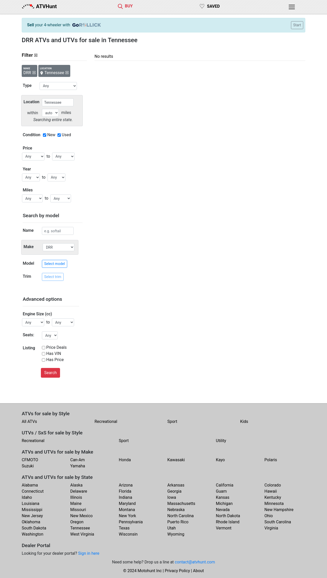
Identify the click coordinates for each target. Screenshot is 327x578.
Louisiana (30, 503)
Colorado (272, 485)
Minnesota (274, 503)
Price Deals (56, 347)
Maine (75, 503)
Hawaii (270, 491)
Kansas (222, 497)
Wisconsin (128, 534)
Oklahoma (31, 521)
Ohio (268, 515)
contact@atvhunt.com (195, 562)
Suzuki (28, 466)
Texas (124, 528)
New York (127, 515)
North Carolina (180, 515)
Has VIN (53, 353)
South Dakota (34, 528)
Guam (221, 491)
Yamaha (77, 466)
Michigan (224, 503)
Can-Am (77, 459)
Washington (32, 534)
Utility (221, 440)
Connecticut (33, 491)
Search (50, 372)
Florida (125, 491)
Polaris (270, 459)
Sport (172, 421)
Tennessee (80, 528)
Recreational (106, 421)
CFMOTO (30, 459)
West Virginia (82, 534)
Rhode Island (227, 521)
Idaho (27, 497)
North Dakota (228, 515)
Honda (125, 459)
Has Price (55, 359)
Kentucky (272, 497)
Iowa (171, 497)
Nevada (223, 509)
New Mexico (81, 515)
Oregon (77, 521)
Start (297, 25)
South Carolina (277, 521)
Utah (171, 528)
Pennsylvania (131, 521)
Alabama (30, 485)
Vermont (223, 528)
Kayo (220, 459)
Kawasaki (176, 459)
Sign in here (88, 553)
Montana (127, 509)
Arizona (126, 485)
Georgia (174, 491)
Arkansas (175, 485)
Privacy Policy (177, 570)
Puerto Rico (178, 521)
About (198, 570)
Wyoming (175, 534)
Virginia (271, 528)
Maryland (127, 503)
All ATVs (29, 421)
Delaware (78, 491)
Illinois (76, 497)
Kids (244, 421)
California (224, 485)
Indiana (125, 497)
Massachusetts (181, 503)
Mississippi (32, 509)
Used (66, 134)
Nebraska (176, 509)
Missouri (78, 509)
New (51, 134)
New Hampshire (279, 509)
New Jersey (32, 515)
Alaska (76, 485)
